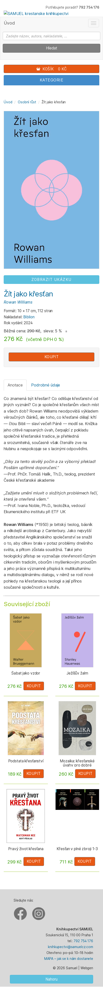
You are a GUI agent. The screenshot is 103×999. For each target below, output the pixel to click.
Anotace (15, 385)
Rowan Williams (18, 302)
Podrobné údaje (45, 385)
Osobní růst (27, 102)
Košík (51, 69)
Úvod (9, 23)
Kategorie (51, 79)
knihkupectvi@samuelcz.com (70, 947)
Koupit (51, 356)
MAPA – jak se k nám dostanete (68, 959)
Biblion (28, 317)
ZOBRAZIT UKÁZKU (51, 279)
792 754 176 (83, 941)
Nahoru (51, 979)
